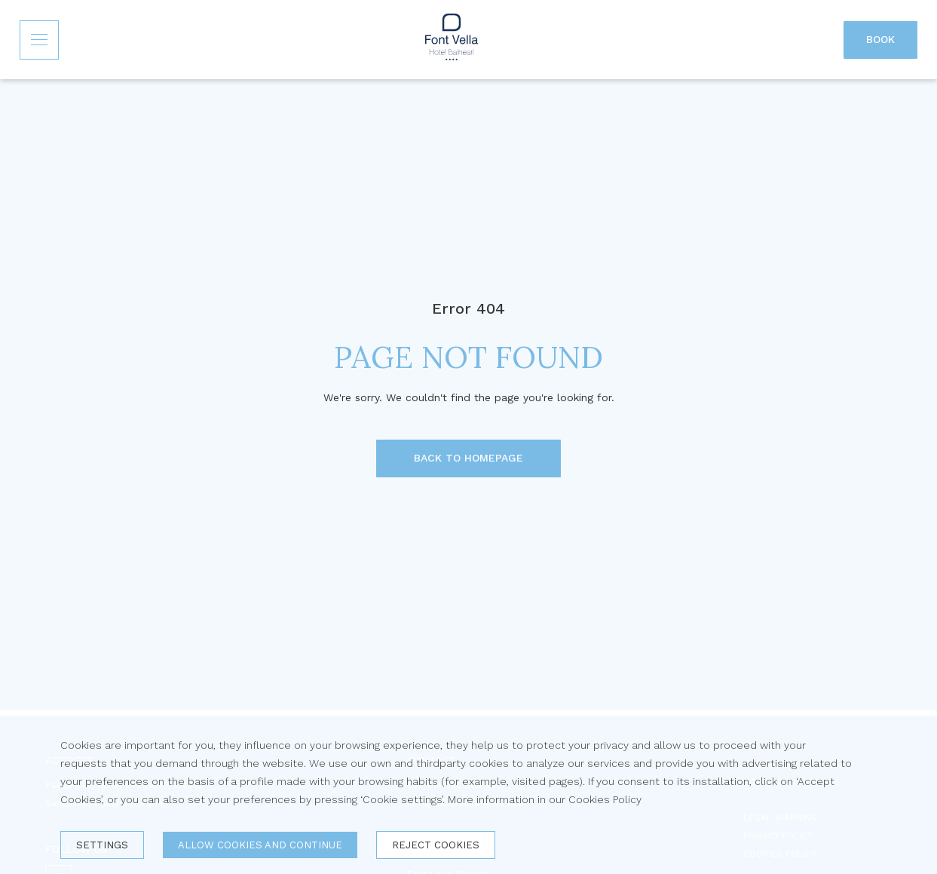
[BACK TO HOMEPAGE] (468, 458)
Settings (102, 845)
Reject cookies (435, 845)
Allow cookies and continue (260, 845)
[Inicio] (451, 40)
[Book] (880, 40)
